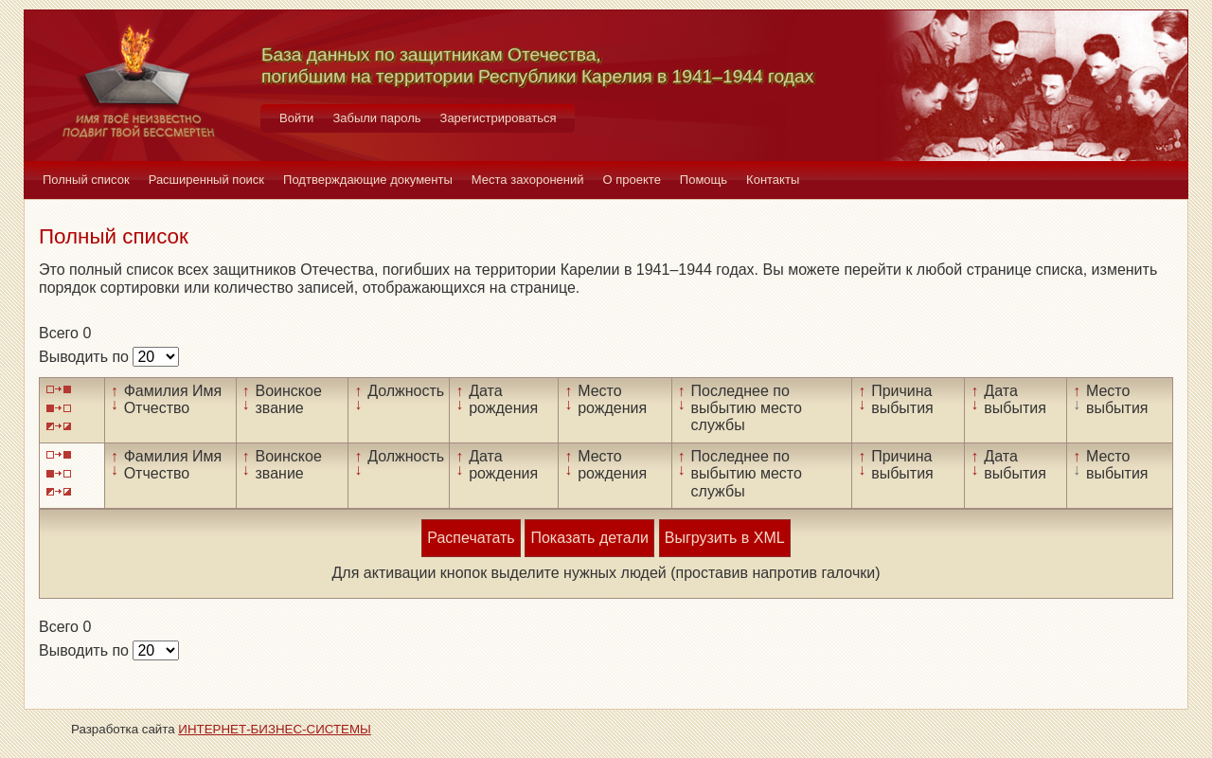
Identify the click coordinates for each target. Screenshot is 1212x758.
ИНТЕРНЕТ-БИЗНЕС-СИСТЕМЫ (274, 729)
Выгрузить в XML (725, 538)
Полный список (86, 179)
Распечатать (470, 538)
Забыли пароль (376, 118)
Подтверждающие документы (368, 179)
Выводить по (86, 357)
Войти (296, 118)
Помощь (703, 179)
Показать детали (589, 538)
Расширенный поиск (206, 179)
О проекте (632, 179)
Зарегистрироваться (498, 118)
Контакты (772, 179)
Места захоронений (528, 179)
